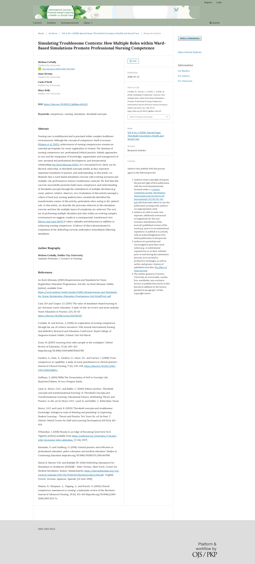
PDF (134, 61)
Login (219, 2)
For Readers (184, 71)
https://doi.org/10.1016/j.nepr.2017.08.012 (60, 315)
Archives (51, 22)
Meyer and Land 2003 (50, 221)
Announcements (70, 22)
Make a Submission (189, 38)
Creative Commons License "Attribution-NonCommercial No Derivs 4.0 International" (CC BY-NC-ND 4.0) (150, 196)
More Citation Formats (141, 116)
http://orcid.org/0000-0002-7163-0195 (58, 69)
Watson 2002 (48, 144)
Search (215, 22)
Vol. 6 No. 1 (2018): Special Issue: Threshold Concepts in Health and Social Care (100, 33)
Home (41, 33)
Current (37, 22)
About (87, 22)
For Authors (184, 76)
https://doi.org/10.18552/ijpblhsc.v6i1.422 (66, 104)
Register (208, 2)
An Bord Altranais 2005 (65, 164)
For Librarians (185, 81)
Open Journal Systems (189, 52)
